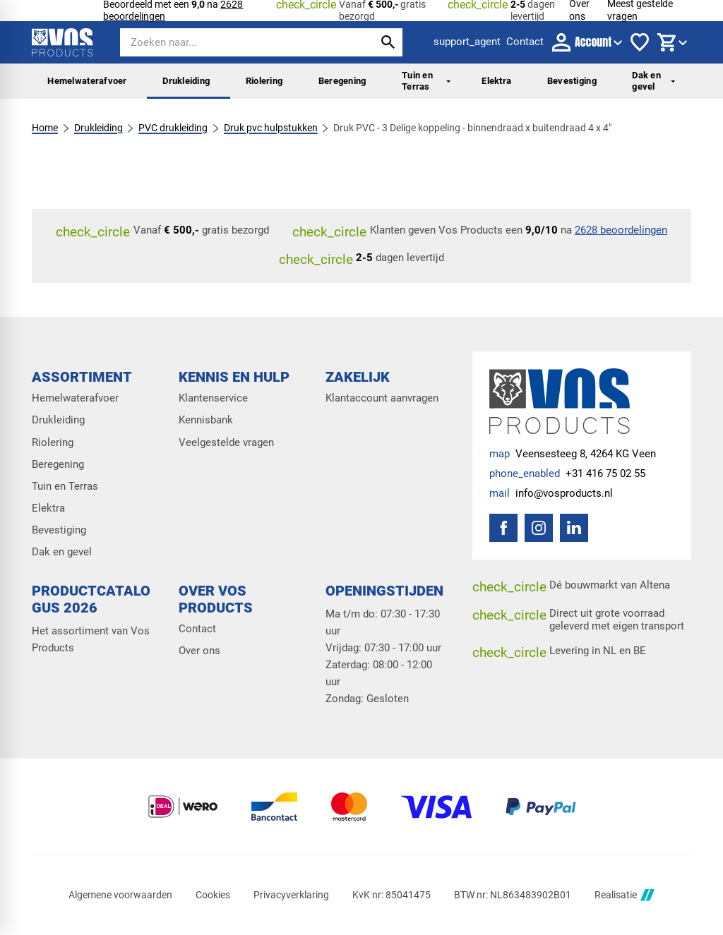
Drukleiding (186, 81)
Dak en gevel (653, 81)
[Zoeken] (234, 42)
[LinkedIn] (574, 528)
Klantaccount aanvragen (381, 398)
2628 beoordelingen (621, 230)
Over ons (199, 651)
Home (45, 127)
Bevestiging (572, 81)
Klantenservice (213, 398)
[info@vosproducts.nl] (551, 494)
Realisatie (624, 895)
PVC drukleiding (173, 127)
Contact (197, 629)
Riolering (264, 81)
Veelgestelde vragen (226, 443)
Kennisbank (206, 420)
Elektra (496, 81)
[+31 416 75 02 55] (567, 474)
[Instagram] (539, 528)
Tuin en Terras (426, 81)
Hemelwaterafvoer (86, 81)
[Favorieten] (639, 42)
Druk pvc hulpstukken (271, 127)
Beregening (342, 81)
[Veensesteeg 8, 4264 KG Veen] (572, 454)
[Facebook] (503, 528)
